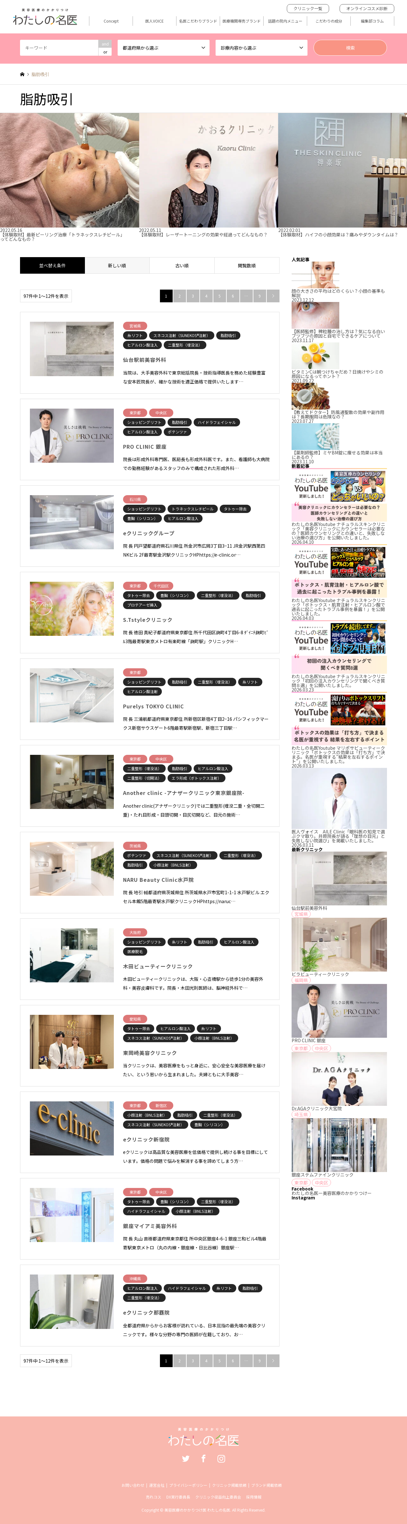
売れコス (153, 1496)
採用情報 (253, 1496)
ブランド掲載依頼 (266, 1485)
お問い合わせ (132, 1485)
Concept (111, 21)
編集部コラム (372, 21)
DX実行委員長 (178, 1496)
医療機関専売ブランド (242, 21)
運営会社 (156, 1485)
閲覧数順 (247, 265)
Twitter (186, 1458)
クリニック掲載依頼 (229, 1485)
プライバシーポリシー (188, 1485)
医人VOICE (154, 21)
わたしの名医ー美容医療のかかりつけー (332, 1193)
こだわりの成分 (328, 21)
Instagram (221, 1458)
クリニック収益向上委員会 (218, 1496)
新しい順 (117, 265)
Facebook (203, 1458)
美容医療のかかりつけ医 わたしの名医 (197, 1510)
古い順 (182, 265)
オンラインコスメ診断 (367, 8)
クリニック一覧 (307, 8)
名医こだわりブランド (198, 21)
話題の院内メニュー (285, 21)
